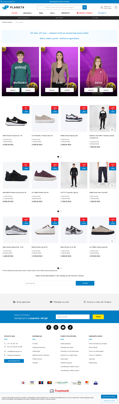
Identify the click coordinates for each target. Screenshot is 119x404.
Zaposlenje (36, 351)
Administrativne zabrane (40, 355)
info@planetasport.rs (15, 351)
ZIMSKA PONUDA (85, 13)
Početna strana (7, 22)
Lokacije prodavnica (14, 355)
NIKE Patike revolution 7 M (12, 135)
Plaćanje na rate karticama (70, 351)
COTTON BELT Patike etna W (42, 135)
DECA (52, 13)
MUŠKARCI (27, 13)
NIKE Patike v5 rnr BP (68, 247)
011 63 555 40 (13, 343)
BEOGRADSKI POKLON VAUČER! (59, 2)
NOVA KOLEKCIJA (23, 18)
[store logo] (13, 7)
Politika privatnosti (38, 347)
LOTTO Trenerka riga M (69, 192)
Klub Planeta (93, 347)
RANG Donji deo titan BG (98, 192)
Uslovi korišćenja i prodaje (98, 343)
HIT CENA (95, 18)
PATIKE (14, 13)
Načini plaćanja (66, 343)
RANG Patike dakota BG (69, 135)
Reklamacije (93, 363)
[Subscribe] (98, 316)
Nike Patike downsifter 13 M (13, 247)
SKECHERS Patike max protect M (14, 192)
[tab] (17, 337)
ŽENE (41, 13)
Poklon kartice (37, 359)
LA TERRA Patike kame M (98, 247)
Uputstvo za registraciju (69, 355)
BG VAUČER (59, 18)
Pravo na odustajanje (96, 351)
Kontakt (35, 363)
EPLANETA (102, 13)
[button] (106, 7)
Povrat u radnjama (95, 355)
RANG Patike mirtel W (39, 247)
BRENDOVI (66, 13)
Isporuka (92, 359)
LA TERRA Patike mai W (40, 192)
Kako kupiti (64, 359)
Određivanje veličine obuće (70, 366)
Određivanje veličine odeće (70, 370)
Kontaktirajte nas (14, 361)
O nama (35, 343)
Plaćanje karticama (67, 347)
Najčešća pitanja (66, 363)
